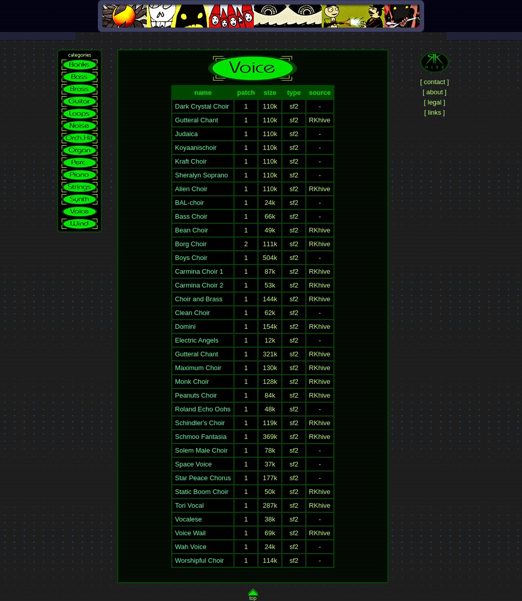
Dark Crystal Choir (202, 106)
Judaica (186, 134)
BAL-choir (189, 202)
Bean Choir (191, 230)
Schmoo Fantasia (200, 436)
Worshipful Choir (199, 560)
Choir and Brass (198, 299)
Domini (185, 326)
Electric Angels (196, 340)
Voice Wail (190, 533)
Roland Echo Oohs (202, 409)
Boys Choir (191, 258)
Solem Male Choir (201, 450)
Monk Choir (191, 381)
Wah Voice (190, 547)
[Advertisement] (261, 36)
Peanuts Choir (196, 395)
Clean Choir (192, 313)
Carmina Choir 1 (199, 271)
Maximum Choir (198, 368)
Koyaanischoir (196, 147)
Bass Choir (191, 216)
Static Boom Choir (201, 491)
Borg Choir (190, 244)
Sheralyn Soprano (201, 175)
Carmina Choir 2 (199, 285)
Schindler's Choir (200, 423)
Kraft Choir (190, 161)
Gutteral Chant (196, 120)
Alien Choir (191, 189)
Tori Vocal (189, 505)
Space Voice (193, 464)
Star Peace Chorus (203, 478)
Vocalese (188, 519)
